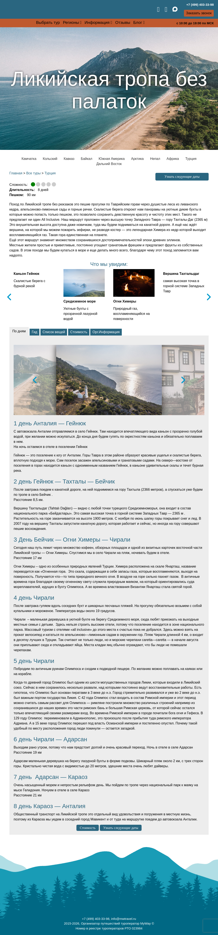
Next (209, 297)
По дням (19, 331)
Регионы (71, 22)
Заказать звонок (199, 13)
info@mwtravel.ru (123, 919)
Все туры (33, 173)
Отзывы (122, 22)
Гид (34, 332)
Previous (9, 297)
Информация (97, 22)
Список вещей (54, 332)
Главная (15, 173)
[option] (109, 380)
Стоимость (78, 332)
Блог (137, 22)
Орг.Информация (106, 332)
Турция (50, 173)
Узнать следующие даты (182, 176)
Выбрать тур (48, 22)
